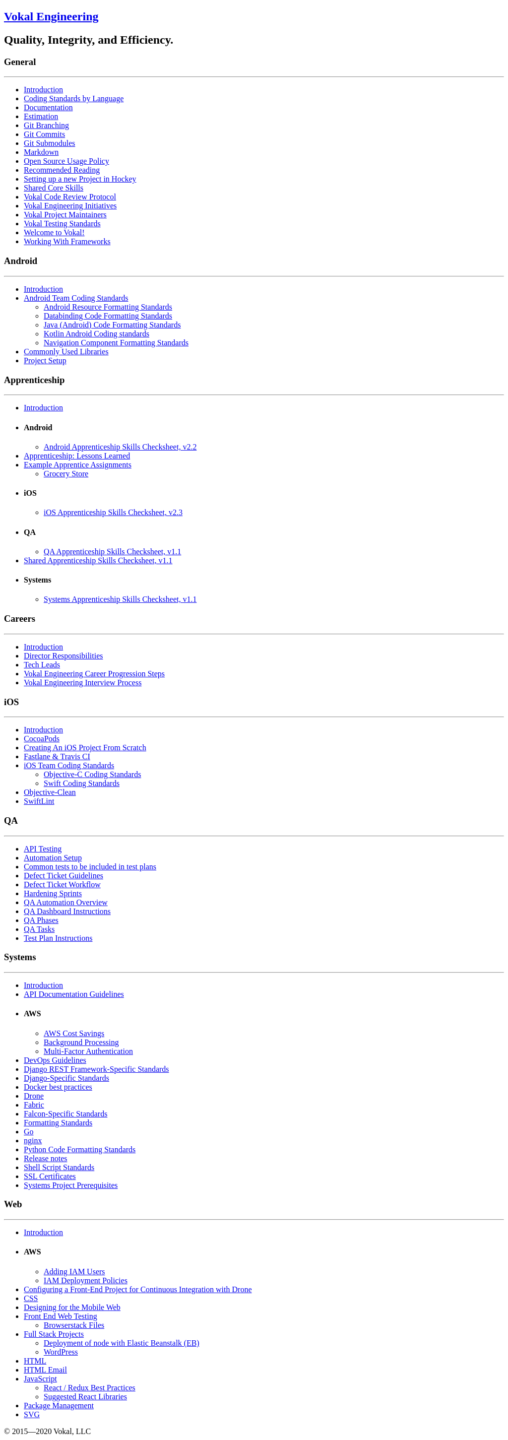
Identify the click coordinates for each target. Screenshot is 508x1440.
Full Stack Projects (54, 1334)
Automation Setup (53, 857)
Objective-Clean (50, 792)
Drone (34, 1096)
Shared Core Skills (53, 188)
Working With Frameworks (67, 241)
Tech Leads (42, 664)
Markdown (41, 152)
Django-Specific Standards (66, 1078)
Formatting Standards (58, 1122)
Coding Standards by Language (74, 98)
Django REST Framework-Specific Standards (96, 1069)
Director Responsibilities (63, 656)
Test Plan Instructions (58, 938)
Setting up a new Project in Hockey (80, 179)
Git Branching (46, 125)
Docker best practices (58, 1087)
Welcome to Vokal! (54, 232)
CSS (31, 1298)
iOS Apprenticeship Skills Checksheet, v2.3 (113, 512)
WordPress (61, 1352)
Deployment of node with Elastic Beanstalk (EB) (121, 1343)
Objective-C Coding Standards (92, 774)
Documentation (48, 107)
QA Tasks (39, 929)
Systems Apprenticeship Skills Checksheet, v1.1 (120, 599)
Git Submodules (49, 143)
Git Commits (44, 134)
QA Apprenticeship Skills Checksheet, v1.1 (112, 551)
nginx (33, 1140)
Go (29, 1131)
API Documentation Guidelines (74, 994)
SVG (32, 1414)
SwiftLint (39, 801)
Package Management (59, 1405)
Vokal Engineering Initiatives (70, 205)
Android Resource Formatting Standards (108, 307)
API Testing (43, 849)
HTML (35, 1361)
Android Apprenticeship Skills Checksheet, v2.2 (120, 447)
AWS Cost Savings (74, 1033)
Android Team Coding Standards (76, 298)
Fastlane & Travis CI (57, 756)
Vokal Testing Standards (62, 223)
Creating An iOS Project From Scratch (85, 747)
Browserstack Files (74, 1325)
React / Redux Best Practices (89, 1387)
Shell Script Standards (59, 1167)
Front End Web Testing (60, 1316)
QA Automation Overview (66, 902)
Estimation (41, 116)
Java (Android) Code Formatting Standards (112, 325)
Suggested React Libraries (85, 1396)
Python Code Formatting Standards (79, 1149)
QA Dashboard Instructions (67, 911)
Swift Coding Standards (82, 783)
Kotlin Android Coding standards (96, 333)
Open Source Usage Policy (66, 161)
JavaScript (40, 1379)
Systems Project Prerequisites (71, 1185)
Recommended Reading (62, 170)
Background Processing (81, 1042)
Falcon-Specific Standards (65, 1114)
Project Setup (45, 360)
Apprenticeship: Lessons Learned (77, 456)
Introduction (43, 89)
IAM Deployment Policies (85, 1280)
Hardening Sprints (53, 893)
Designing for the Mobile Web (72, 1307)
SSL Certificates (50, 1176)
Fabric (34, 1105)
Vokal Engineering (51, 16)
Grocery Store (66, 473)
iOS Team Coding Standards (69, 765)
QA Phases (41, 920)
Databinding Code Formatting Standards (108, 316)
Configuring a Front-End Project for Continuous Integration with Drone (138, 1289)
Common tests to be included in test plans (90, 866)
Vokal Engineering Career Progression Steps (94, 673)
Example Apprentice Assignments (77, 464)
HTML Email (45, 1370)
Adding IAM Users (74, 1271)
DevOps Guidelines (55, 1060)
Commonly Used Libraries (66, 351)
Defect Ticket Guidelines (63, 875)
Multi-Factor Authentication (88, 1051)
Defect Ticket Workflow (62, 884)
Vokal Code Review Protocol (70, 197)
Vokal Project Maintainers (65, 214)
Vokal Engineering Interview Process (82, 682)
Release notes (45, 1158)
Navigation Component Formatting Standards (116, 342)
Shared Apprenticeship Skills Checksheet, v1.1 (98, 560)
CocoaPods (42, 738)
